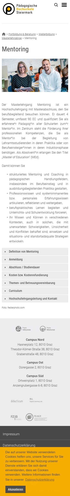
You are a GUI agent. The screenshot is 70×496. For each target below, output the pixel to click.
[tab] (35, 251)
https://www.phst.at (25, 9)
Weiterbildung (47, 34)
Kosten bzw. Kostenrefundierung (28, 275)
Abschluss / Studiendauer (24, 267)
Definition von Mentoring (24, 251)
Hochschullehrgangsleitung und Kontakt (33, 298)
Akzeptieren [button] (15, 489)
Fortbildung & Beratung (22, 34)
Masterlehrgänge (12, 38)
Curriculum (15, 291)
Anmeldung (16, 259)
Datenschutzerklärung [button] (39, 479)
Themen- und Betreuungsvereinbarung (32, 283)
